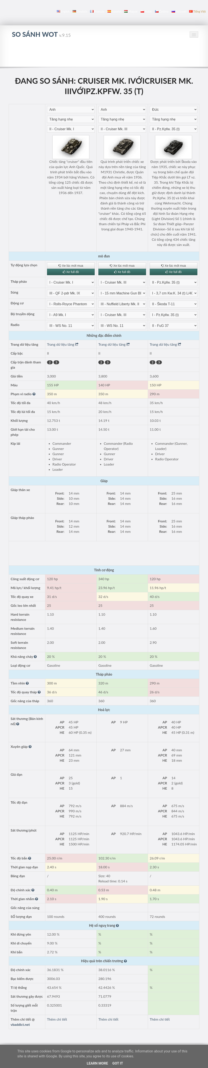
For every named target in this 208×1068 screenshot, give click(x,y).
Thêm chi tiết (57, 1019)
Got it (117, 1063)
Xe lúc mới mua (70, 265)
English (63, 11)
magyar (131, 11)
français (97, 11)
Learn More (97, 1063)
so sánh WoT (41, 34)
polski (146, 11)
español (114, 11)
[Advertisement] (104, 54)
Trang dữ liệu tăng (62, 344)
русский (179, 11)
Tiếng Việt (197, 11)
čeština (162, 11)
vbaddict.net (20, 1024)
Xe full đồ (71, 272)
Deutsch (80, 11)
